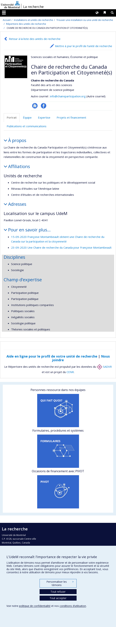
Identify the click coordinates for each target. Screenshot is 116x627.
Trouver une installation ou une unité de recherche (84, 20)
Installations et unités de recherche (33, 20)
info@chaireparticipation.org (68, 96)
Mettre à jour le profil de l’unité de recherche (83, 46)
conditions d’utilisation (73, 606)
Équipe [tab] (27, 117)
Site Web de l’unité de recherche (35, 106)
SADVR (104, 366)
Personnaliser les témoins (59, 583)
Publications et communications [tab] (26, 126)
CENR (70, 372)
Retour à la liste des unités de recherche (34, 39)
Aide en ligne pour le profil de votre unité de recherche (51, 356)
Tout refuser (58, 591)
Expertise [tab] (44, 117)
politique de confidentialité (35, 606)
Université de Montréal (10, 4)
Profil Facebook (43, 106)
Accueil (7, 20)
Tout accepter (58, 598)
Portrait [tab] (12, 117)
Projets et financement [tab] (71, 117)
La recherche (33, 6)
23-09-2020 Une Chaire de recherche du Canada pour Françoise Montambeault (61, 247)
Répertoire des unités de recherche (26, 23)
